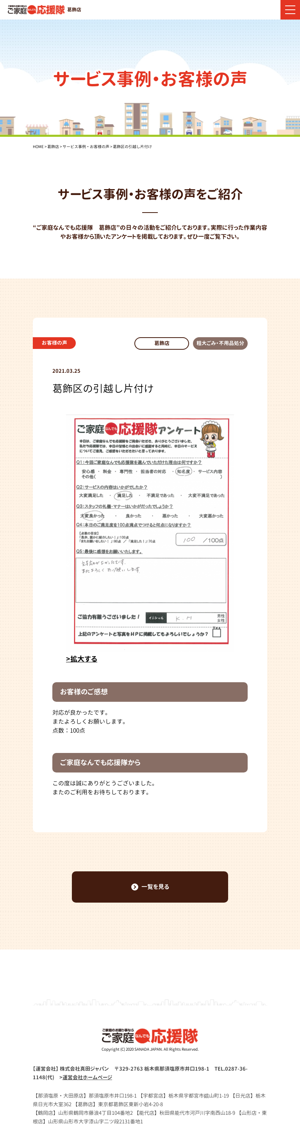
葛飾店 (53, 146)
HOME (38, 146)
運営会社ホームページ (87, 1077)
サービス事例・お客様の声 (85, 146)
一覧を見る (150, 887)
